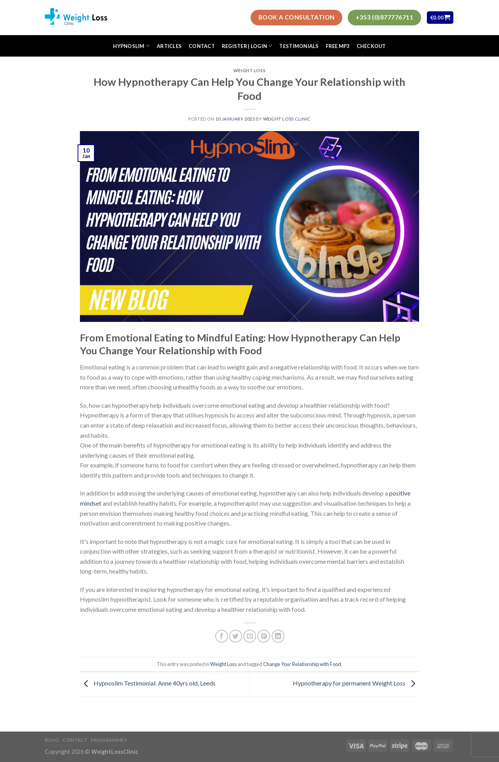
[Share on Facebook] (221, 636)
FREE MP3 (338, 46)
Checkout (371, 46)
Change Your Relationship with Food (302, 664)
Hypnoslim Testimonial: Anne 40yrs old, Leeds (148, 683)
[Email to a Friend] (249, 636)
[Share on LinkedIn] (278, 636)
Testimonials (299, 46)
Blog (52, 740)
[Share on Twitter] (235, 636)
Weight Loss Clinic (287, 118)
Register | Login (247, 46)
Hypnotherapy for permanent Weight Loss (356, 683)
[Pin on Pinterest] (263, 636)
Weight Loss (249, 70)
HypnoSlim (131, 46)
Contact (202, 46)
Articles (169, 46)
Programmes (109, 740)
